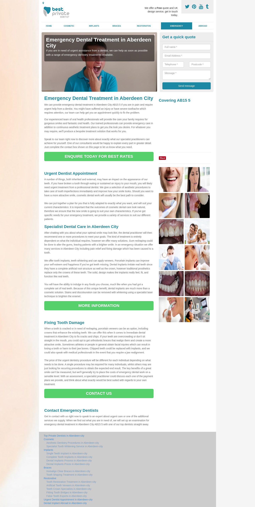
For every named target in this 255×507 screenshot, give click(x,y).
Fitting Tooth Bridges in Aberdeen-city (66, 492)
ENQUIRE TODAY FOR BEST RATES (99, 156)
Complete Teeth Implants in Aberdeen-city (69, 457)
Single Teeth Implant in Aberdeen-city (66, 453)
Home (49, 26)
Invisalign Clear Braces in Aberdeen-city (68, 471)
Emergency (176, 26)
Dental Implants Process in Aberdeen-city (69, 460)
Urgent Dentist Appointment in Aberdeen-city (68, 499)
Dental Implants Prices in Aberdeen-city (68, 464)
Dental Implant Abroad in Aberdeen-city (65, 503)
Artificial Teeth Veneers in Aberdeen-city (68, 485)
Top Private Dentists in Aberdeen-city (64, 435)
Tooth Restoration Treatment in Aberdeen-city (71, 481)
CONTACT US (99, 393)
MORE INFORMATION (98, 305)
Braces (116, 26)
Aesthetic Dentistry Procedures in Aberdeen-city (72, 442)
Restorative (144, 26)
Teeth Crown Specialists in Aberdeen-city (68, 488)
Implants (94, 26)
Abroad (202, 26)
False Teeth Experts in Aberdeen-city (66, 496)
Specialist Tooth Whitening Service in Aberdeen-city (74, 446)
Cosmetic (69, 26)
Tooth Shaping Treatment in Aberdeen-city (69, 474)
